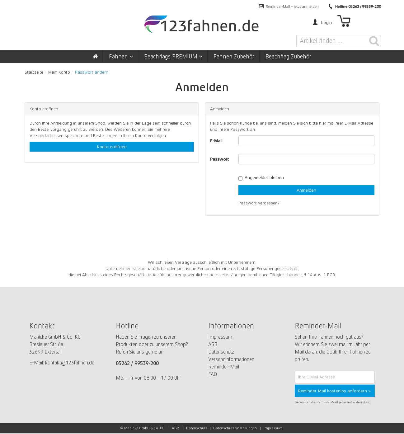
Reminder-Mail (223, 367)
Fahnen (121, 56)
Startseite (34, 72)
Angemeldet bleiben (261, 177)
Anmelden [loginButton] (306, 190)
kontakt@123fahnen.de (69, 363)
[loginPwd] (306, 159)
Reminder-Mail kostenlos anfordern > (334, 390)
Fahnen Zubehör (234, 56)
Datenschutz (221, 352)
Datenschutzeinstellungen (235, 428)
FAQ (212, 374)
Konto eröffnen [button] (112, 146)
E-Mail (216, 140)
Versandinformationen (231, 359)
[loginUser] (306, 140)
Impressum (220, 337)
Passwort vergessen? (259, 202)
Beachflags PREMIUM (173, 56)
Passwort (219, 159)
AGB (212, 344)
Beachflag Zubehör (288, 56)
